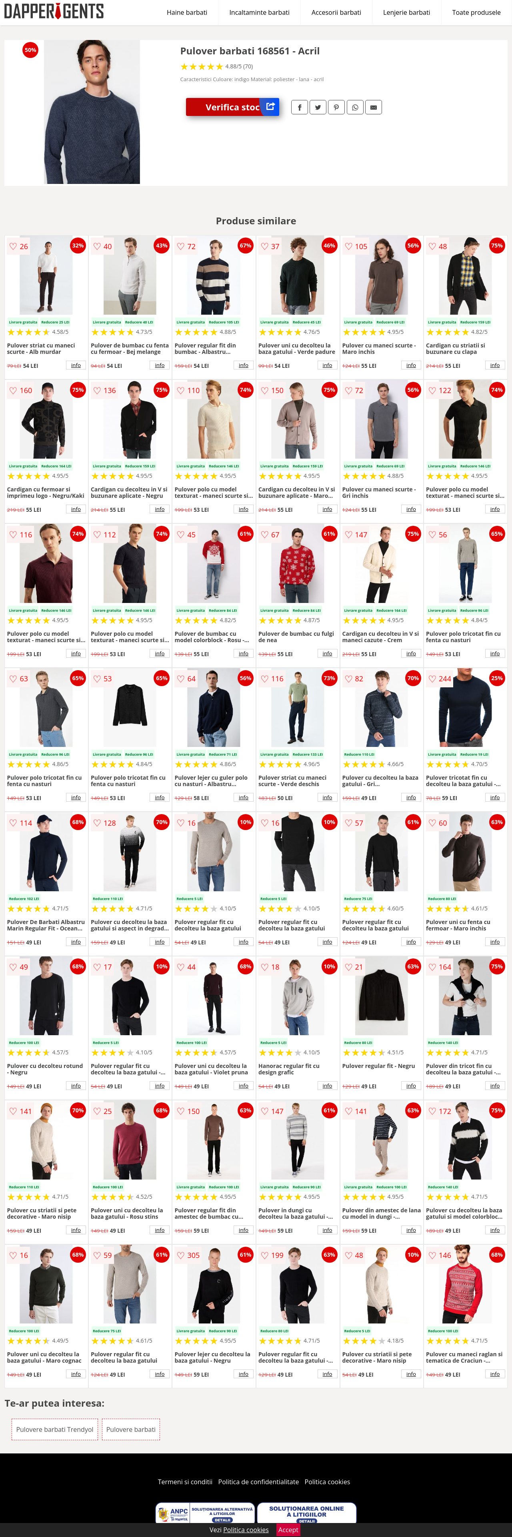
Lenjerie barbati (406, 12)
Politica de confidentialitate (258, 1481)
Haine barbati (187, 12)
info (76, 365)
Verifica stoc (242, 107)
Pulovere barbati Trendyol (54, 1429)
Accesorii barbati (336, 12)
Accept (288, 1529)
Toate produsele (476, 12)
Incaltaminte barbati (259, 12)
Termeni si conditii (185, 1481)
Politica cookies (327, 1481)
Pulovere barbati (131, 1429)
